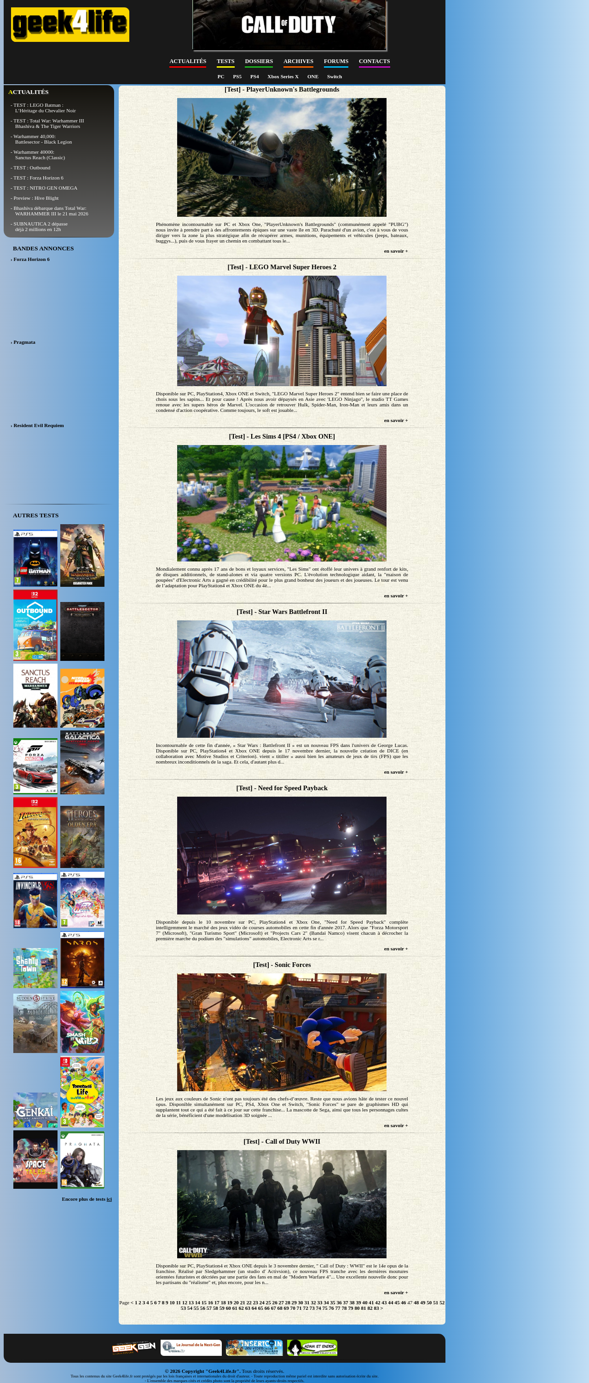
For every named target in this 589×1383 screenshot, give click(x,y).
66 (267, 1308)
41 (371, 1302)
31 (307, 1302)
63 (247, 1308)
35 (332, 1302)
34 (326, 1302)
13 (191, 1302)
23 (255, 1302)
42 (377, 1302)
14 (197, 1302)
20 (236, 1302)
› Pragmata (23, 342)
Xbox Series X (283, 76)
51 (435, 1302)
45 (396, 1302)
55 (196, 1308)
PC (222, 76)
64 (254, 1308)
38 (351, 1302)
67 (273, 1308)
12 (184, 1302)
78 (343, 1308)
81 (363, 1308)
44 (390, 1302)
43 (384, 1302)
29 (294, 1302)
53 (183, 1308)
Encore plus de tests (87, 1199)
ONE (313, 76)
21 (242, 1302)
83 (376, 1308)
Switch (334, 76)
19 (229, 1302)
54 (189, 1308)
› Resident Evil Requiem (37, 425)
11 (178, 1302)
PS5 (238, 76)
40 (364, 1302)
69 (286, 1308)
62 (241, 1308)
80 (356, 1308)
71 (299, 1308)
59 (222, 1308)
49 (422, 1302)
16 (210, 1302)
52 (442, 1302)
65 (260, 1308)
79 (350, 1308)
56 (202, 1308)
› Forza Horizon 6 (30, 259)
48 (416, 1302)
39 (358, 1302)
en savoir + (396, 251)
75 (325, 1308)
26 (274, 1302)
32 (313, 1302)
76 (331, 1308)
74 (318, 1308)
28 (287, 1302)
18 (223, 1302)
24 (262, 1302)
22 (249, 1302)
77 (337, 1308)
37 (345, 1302)
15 (204, 1302)
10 (171, 1302)
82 (369, 1308)
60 (228, 1308)
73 (312, 1308)
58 (215, 1308)
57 (209, 1308)
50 (429, 1302)
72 (305, 1308)
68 (280, 1308)
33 (319, 1302)
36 (338, 1302)
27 (281, 1302)
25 (268, 1302)
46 (403, 1302)
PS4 (255, 76)
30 (300, 1302)
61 (234, 1308)
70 (292, 1308)
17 (216, 1302)
